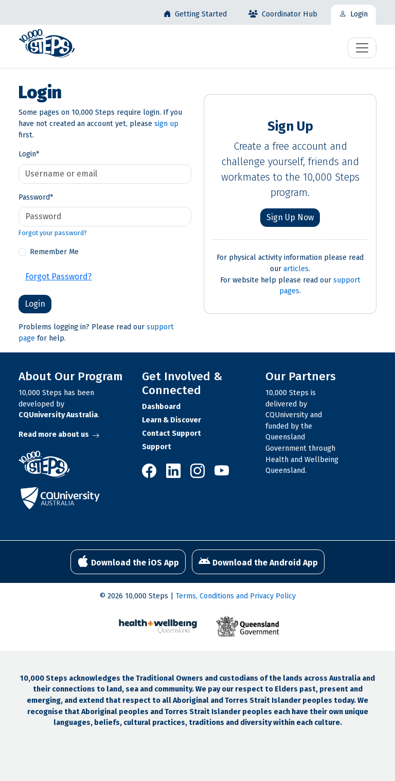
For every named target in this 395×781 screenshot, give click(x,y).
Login (29, 154)
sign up (166, 123)
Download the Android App (258, 562)
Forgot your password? (53, 233)
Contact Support (171, 433)
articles (296, 268)
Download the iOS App (128, 562)
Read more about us (59, 434)
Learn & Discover (171, 420)
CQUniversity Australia (58, 415)
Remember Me (54, 251)
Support (156, 446)
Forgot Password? (58, 276)
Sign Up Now (290, 217)
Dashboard (161, 406)
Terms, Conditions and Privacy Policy (235, 596)
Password (36, 197)
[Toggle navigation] (362, 48)
